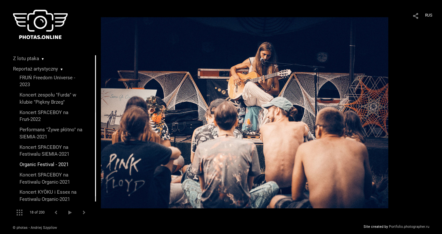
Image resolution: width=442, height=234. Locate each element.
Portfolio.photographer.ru (409, 227)
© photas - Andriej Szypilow (35, 228)
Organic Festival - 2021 (44, 164)
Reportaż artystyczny (35, 69)
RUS (428, 15)
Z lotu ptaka (26, 58)
